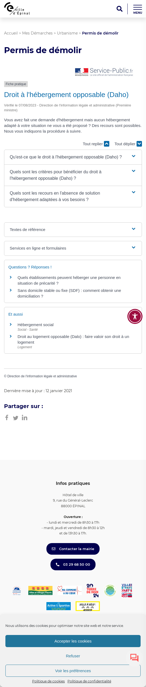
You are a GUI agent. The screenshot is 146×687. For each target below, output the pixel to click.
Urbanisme (67, 33)
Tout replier (96, 144)
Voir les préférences (73, 670)
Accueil (11, 33)
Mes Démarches (37, 33)
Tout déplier (128, 144)
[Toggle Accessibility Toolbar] (135, 316)
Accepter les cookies (73, 641)
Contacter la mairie (73, 549)
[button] (73, 157)
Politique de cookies (48, 681)
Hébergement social (35, 324)
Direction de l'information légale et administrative (42, 376)
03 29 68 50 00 (73, 564)
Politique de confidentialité (89, 681)
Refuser (73, 656)
